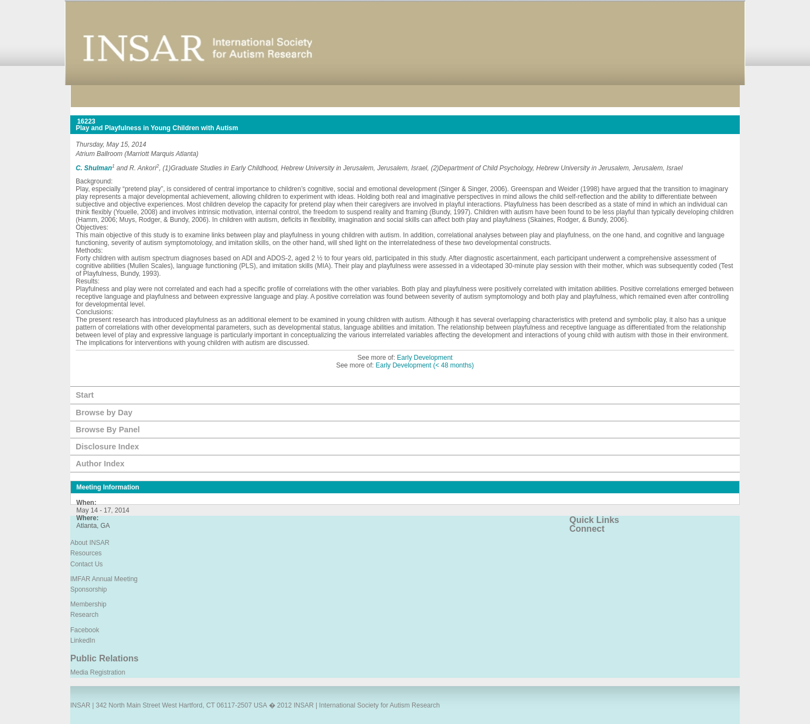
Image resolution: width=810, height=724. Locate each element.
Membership (88, 604)
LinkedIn (82, 640)
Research (84, 615)
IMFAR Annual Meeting (104, 579)
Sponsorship (88, 589)
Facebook (84, 630)
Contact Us (86, 564)
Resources (86, 553)
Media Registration (97, 672)
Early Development (424, 357)
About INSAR (89, 543)
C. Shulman (94, 168)
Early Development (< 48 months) (424, 365)
